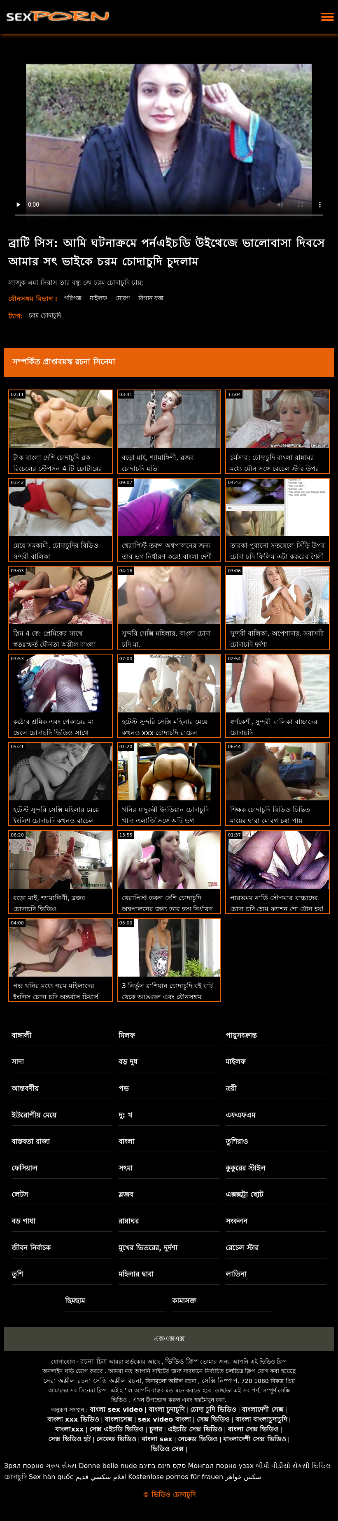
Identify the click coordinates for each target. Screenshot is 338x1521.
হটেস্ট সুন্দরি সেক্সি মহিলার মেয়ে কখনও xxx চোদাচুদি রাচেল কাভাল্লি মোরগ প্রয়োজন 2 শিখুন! (166, 733)
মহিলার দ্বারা (136, 1274)
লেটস (20, 1194)
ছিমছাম (75, 1301)
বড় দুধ (128, 1062)
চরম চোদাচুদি (47, 315)
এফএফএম (240, 1115)
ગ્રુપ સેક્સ (61, 1466)
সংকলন (236, 1221)
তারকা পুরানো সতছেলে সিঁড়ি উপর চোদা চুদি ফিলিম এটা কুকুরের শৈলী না (277, 557)
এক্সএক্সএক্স (169, 1338)
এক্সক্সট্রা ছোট (244, 1194)
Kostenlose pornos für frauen (175, 1477)
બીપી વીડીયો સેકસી (283, 1466)
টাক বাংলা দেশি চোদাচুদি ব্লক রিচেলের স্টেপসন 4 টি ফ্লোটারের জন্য (57, 469)
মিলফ (127, 1035)
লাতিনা (236, 1274)
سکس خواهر (243, 1477)
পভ (124, 1088)
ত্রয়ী (231, 1088)
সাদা (18, 1062)
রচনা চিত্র (93, 1361)
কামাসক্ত (184, 1301)
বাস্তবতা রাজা (31, 1141)
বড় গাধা (23, 1221)
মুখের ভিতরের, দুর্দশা (148, 1248)
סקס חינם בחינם (162, 1466)
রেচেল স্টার (242, 1248)
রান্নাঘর (129, 1221)
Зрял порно (24, 1466)
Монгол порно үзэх (221, 1466)
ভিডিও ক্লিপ (181, 1361)
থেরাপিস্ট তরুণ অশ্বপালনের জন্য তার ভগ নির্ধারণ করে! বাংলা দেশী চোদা (167, 557)
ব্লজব (126, 1194)
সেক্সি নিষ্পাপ (220, 1381)
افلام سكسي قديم (101, 1477)
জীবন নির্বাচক (31, 1248)
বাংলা (127, 1141)
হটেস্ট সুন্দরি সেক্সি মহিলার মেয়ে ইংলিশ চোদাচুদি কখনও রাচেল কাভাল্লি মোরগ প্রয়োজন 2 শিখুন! (57, 821)
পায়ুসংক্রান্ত (241, 1035)
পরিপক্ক (74, 298)
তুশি (17, 1274)
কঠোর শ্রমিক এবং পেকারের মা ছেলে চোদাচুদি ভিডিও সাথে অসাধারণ (53, 733)
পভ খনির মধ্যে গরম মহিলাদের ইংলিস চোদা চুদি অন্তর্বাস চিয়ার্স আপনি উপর (55, 997)
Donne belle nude (108, 1466)
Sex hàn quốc (51, 1477)
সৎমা (126, 1168)
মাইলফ (101, 298)
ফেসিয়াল (24, 1168)
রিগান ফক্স (157, 298)
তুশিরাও (237, 1141)
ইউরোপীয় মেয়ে (34, 1115)
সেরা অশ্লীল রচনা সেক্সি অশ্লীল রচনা (92, 1381)
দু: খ (125, 1115)
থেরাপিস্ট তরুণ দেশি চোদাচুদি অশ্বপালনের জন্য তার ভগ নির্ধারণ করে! (167, 909)
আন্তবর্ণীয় (25, 1088)
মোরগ (127, 298)
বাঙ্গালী (21, 1035)
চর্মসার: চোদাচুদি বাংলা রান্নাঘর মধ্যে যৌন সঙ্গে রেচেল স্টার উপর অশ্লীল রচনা (274, 469)
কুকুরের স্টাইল (246, 1168)
